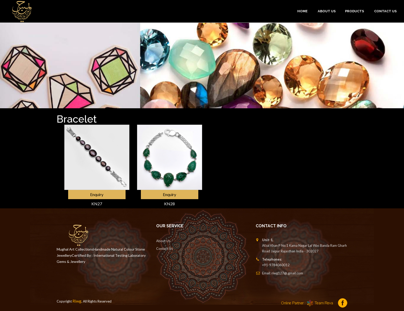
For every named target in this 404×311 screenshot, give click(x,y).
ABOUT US (327, 11)
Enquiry (96, 194)
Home (302, 11)
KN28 (169, 203)
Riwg (76, 300)
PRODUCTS (354, 11)
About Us (163, 241)
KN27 (96, 203)
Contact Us (385, 11)
